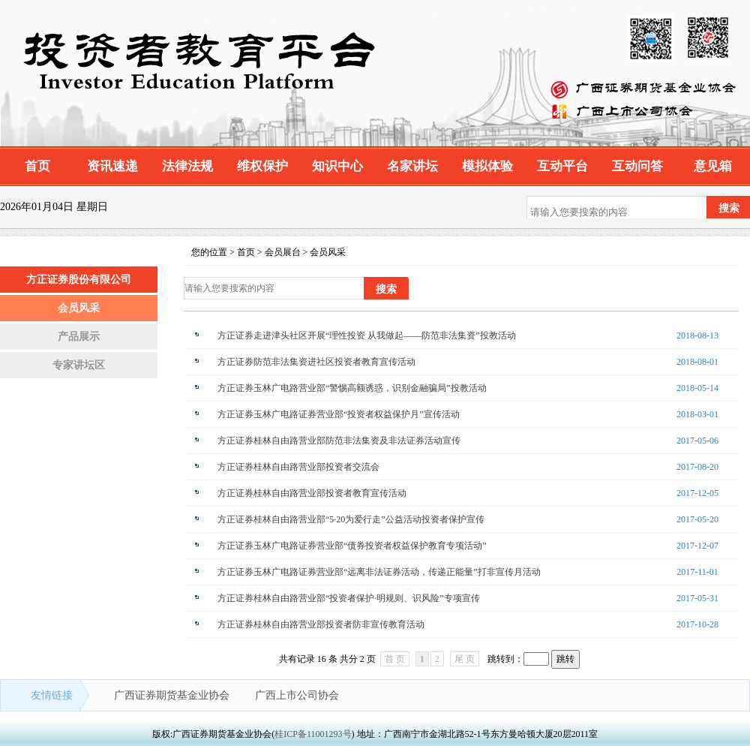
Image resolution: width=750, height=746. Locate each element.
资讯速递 (112, 166)
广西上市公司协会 (297, 695)
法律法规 (187, 166)
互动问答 (637, 166)
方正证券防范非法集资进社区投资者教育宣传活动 (317, 361)
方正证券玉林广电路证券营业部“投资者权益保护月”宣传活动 (339, 414)
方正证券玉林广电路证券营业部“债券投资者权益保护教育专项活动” (352, 545)
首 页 (395, 659)
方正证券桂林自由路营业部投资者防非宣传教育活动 (321, 624)
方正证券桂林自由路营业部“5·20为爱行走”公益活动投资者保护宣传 (351, 519)
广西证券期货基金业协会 (173, 695)
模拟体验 (487, 166)
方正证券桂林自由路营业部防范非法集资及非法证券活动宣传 (339, 440)
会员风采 (79, 308)
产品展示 (79, 336)
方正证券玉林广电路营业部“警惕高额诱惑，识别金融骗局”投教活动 (352, 388)
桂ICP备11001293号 (312, 734)
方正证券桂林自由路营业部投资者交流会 (299, 467)
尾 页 (464, 659)
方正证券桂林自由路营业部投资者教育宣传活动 (312, 493)
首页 (37, 166)
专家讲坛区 (78, 365)
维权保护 (262, 166)
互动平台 (562, 166)
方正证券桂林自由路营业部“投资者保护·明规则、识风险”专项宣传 (349, 598)
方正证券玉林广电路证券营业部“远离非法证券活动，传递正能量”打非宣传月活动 (379, 572)
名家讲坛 (412, 166)
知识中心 (337, 166)
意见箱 (713, 166)
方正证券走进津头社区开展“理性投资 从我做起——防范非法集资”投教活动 (367, 335)
